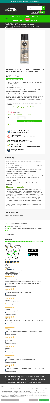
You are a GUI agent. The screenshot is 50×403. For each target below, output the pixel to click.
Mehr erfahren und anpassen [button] (10, 400)
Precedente (8, 274)
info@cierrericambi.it (15, 226)
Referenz (8, 75)
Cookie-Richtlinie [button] (21, 391)
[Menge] (21, 118)
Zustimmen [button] (43, 400)
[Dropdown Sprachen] (41, 4)
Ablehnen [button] (34, 400)
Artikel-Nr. (9, 77)
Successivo (14, 274)
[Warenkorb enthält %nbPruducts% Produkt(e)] (42, 12)
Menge (9, 118)
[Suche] (36, 8)
